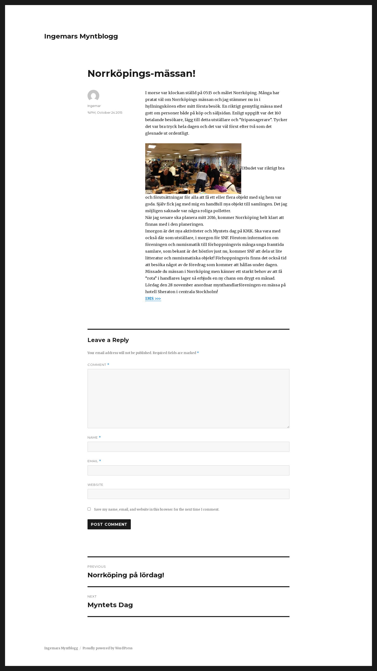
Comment (98, 365)
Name (94, 437)
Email (94, 461)
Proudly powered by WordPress (107, 648)
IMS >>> (153, 298)
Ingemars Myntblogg (81, 36)
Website (95, 485)
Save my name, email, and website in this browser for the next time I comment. (156, 509)
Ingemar (94, 106)
